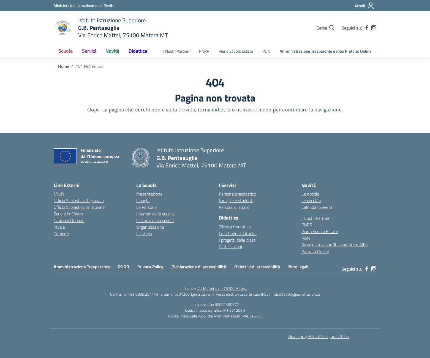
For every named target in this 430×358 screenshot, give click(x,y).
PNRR (204, 51)
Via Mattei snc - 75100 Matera (222, 288)
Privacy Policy (150, 266)
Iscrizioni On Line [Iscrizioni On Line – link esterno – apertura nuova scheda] (69, 220)
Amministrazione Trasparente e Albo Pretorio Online (326, 51)
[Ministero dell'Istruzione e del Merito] (84, 5)
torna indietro (214, 109)
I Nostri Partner (176, 51)
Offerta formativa (235, 226)
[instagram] (373, 27)
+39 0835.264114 (143, 294)
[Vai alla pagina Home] (63, 66)
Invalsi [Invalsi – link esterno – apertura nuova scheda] (60, 227)
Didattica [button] (138, 51)
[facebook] (366, 27)
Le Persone (146, 207)
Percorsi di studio (234, 207)
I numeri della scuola (155, 213)
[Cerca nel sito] (325, 27)
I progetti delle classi (237, 240)
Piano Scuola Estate (236, 51)
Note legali (298, 266)
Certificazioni (230, 246)
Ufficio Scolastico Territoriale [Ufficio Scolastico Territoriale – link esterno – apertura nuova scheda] (79, 207)
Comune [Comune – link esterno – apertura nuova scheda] (61, 233)
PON (266, 51)
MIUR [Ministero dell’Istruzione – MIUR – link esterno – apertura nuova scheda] (59, 194)
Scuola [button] (65, 51)
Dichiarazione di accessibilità (199, 266)
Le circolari (311, 200)
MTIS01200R (234, 310)
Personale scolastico (237, 194)
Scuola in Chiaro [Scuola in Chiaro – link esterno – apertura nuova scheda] (68, 213)
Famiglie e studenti (236, 200)
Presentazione (149, 194)
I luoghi (142, 200)
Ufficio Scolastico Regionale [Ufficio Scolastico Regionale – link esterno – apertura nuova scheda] (79, 200)
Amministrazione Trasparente (82, 266)
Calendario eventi (317, 207)
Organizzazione (150, 227)
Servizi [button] (89, 51)
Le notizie (310, 194)
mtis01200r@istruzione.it (192, 294)
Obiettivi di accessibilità (257, 266)
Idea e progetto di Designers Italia (318, 336)
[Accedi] (364, 6)
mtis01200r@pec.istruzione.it (295, 294)
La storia (144, 233)
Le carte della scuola (155, 220)
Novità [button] (112, 51)
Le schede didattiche (238, 233)
